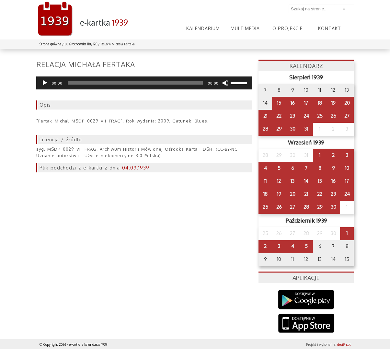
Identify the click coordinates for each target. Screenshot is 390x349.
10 (347, 168)
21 (265, 116)
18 (320, 103)
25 (320, 116)
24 (306, 116)
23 (292, 116)
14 (306, 181)
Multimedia (245, 28)
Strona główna (50, 44)
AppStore (306, 323)
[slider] (135, 83)
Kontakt (329, 28)
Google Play (306, 299)
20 (347, 103)
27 (347, 116)
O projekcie (287, 28)
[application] (144, 82)
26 (333, 116)
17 (306, 103)
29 (279, 129)
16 (293, 103)
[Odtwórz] (44, 83)
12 (279, 181)
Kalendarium (203, 28)
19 (333, 103)
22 (278, 116)
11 (265, 181)
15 (279, 103)
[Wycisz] (225, 83)
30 (292, 129)
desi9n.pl (343, 344)
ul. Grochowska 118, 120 (81, 44)
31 (306, 129)
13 (292, 181)
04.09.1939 (135, 168)
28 (265, 129)
